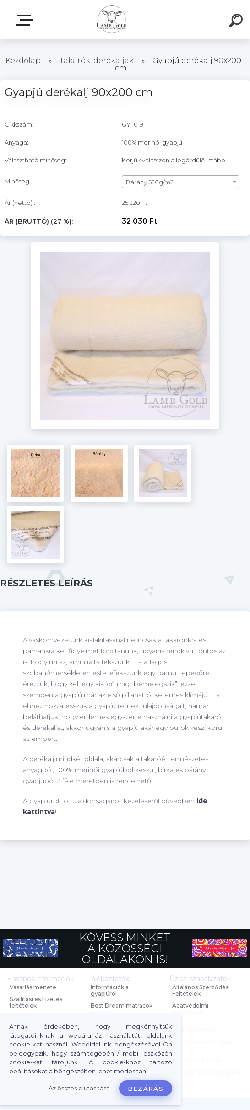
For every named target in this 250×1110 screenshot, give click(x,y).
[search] (237, 21)
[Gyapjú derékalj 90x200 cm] (125, 245)
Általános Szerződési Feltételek (201, 990)
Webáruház (26, 20)
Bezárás (145, 1088)
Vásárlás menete (33, 987)
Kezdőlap (23, 60)
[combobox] (180, 181)
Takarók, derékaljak (97, 60)
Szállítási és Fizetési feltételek (37, 1002)
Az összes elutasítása (79, 1088)
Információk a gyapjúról (110, 990)
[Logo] (111, 19)
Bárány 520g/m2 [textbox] (150, 182)
